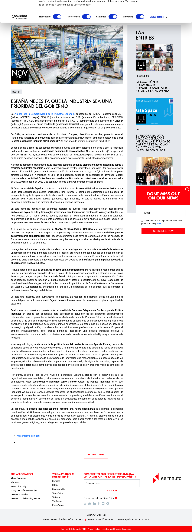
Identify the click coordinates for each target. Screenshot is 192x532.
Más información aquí (28, 435)
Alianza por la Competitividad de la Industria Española (44, 113)
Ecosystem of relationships (24, 490)
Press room (58, 505)
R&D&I (55, 485)
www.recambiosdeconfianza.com (63, 519)
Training (56, 497)
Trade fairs (57, 493)
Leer (159, 223)
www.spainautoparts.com (133, 519)
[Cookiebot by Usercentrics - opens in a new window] (19, 37)
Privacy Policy (108, 498)
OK (167, 8)
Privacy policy (94, 529)
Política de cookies (122, 529)
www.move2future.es (101, 519)
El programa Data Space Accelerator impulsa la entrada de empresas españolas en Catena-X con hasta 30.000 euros (153, 143)
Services (56, 481)
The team (15, 482)
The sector (57, 501)
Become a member (19, 494)
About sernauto (18, 478)
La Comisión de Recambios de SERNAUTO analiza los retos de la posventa (153, 86)
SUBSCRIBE (112, 490)
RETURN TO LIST (96, 454)
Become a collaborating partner (26, 498)
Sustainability (58, 489)
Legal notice (107, 529)
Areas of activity (18, 486)
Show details (157, 37)
